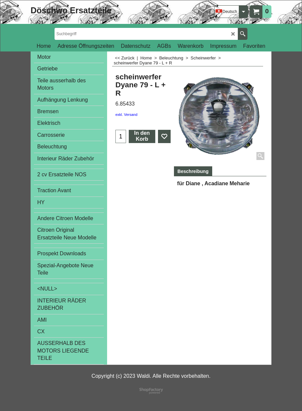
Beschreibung (193, 171)
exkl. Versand (126, 115)
